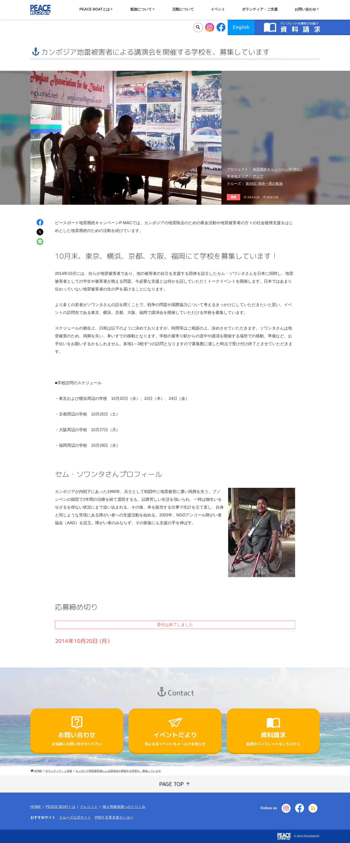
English (241, 27)
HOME (38, 770)
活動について (183, 9)
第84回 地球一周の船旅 (264, 184)
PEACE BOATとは (60, 807)
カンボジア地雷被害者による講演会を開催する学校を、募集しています (118, 770)
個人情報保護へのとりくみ (123, 807)
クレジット (89, 807)
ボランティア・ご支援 (260, 9)
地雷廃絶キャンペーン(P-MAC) (277, 169)
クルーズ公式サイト (75, 817)
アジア (258, 176)
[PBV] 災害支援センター (114, 817)
